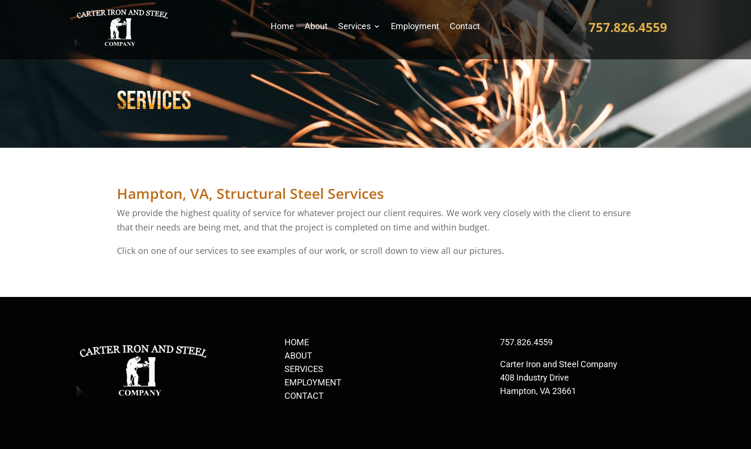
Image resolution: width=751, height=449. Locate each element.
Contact (465, 27)
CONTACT (304, 396)
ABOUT (298, 355)
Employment (415, 27)
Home (282, 27)
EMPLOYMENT (312, 382)
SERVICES (303, 369)
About (316, 27)
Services (354, 27)
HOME (296, 342)
